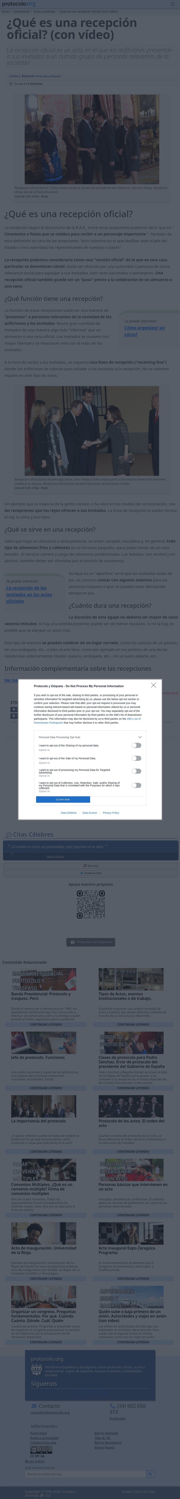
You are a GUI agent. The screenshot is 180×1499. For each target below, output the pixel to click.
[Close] (154, 686)
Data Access (89, 812)
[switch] (136, 745)
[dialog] (90, 749)
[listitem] (90, 737)
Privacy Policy (111, 812)
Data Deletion (69, 812)
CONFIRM (63, 799)
